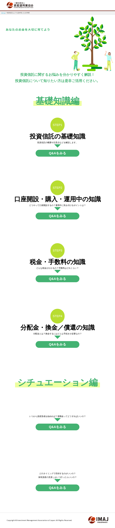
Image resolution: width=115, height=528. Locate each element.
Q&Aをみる (57, 153)
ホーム (3, 13)
